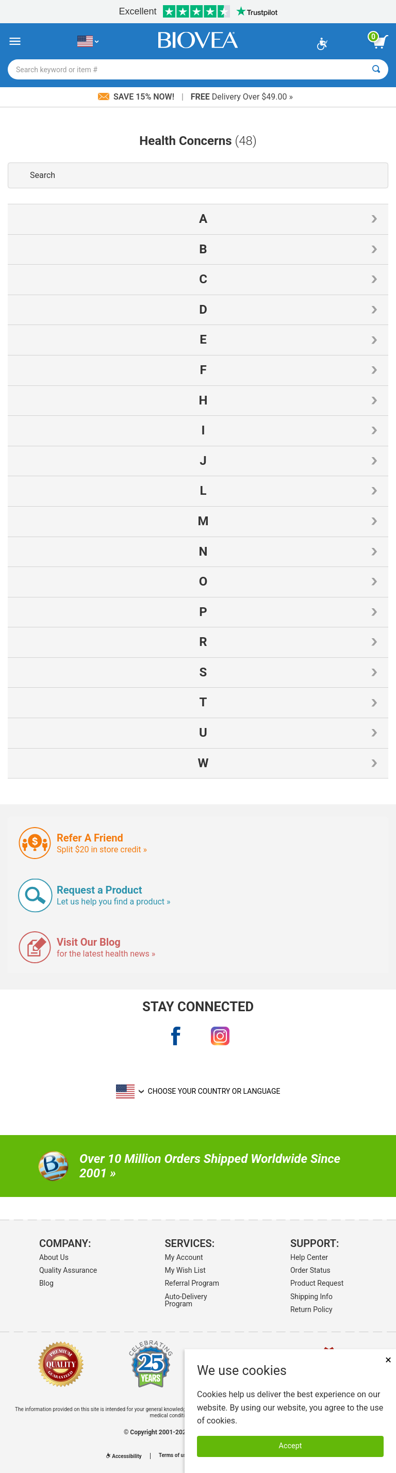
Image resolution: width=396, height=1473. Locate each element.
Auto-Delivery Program (185, 1300)
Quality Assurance (68, 1270)
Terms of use (174, 1455)
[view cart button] (380, 41)
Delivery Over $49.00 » (242, 97)
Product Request (316, 1283)
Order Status (310, 1270)
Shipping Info (311, 1296)
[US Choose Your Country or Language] (88, 41)
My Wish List (184, 1270)
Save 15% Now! (137, 97)
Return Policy (311, 1309)
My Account (183, 1257)
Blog (46, 1283)
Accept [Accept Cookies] (290, 1446)
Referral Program (191, 1283)
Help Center (309, 1257)
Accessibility (123, 1456)
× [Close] (388, 1359)
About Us (54, 1257)
